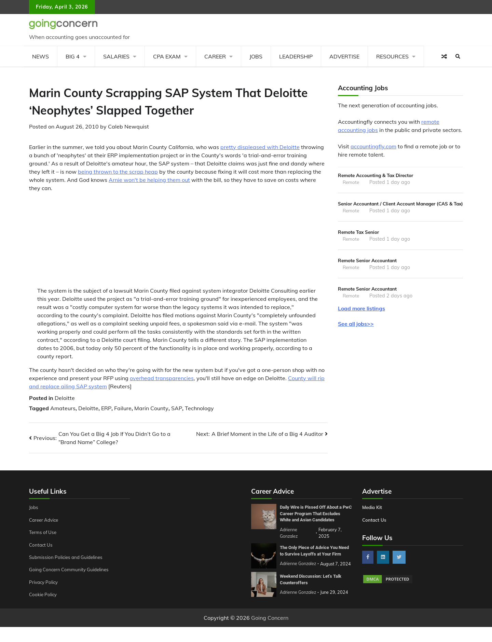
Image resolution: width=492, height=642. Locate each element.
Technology (199, 408)
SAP (176, 408)
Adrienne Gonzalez (299, 608)
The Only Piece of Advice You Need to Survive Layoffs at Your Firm (314, 558)
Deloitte (65, 397)
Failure (123, 408)
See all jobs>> (356, 336)
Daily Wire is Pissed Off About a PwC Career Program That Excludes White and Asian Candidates (314, 516)
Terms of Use (44, 532)
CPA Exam (167, 56)
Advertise (344, 56)
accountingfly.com (373, 146)
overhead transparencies (162, 378)
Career (215, 56)
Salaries (116, 56)
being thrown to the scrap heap (118, 171)
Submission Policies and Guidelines (68, 557)
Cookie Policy (43, 594)
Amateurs (63, 408)
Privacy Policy (44, 582)
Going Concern (269, 632)
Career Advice (45, 520)
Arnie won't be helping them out (149, 179)
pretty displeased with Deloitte (260, 147)
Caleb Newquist (128, 126)
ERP (106, 408)
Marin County (151, 408)
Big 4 (73, 56)
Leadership (296, 56)
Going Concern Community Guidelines (71, 569)
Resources (392, 56)
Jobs (255, 56)
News (40, 56)
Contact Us (41, 545)
